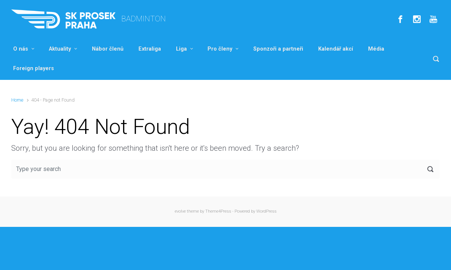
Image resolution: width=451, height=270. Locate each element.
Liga (181, 49)
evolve (180, 211)
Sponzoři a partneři (278, 49)
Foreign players (33, 68)
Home (17, 100)
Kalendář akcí (335, 49)
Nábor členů (107, 49)
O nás (20, 49)
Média (376, 49)
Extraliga (149, 49)
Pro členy (219, 49)
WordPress (266, 211)
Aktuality (60, 49)
